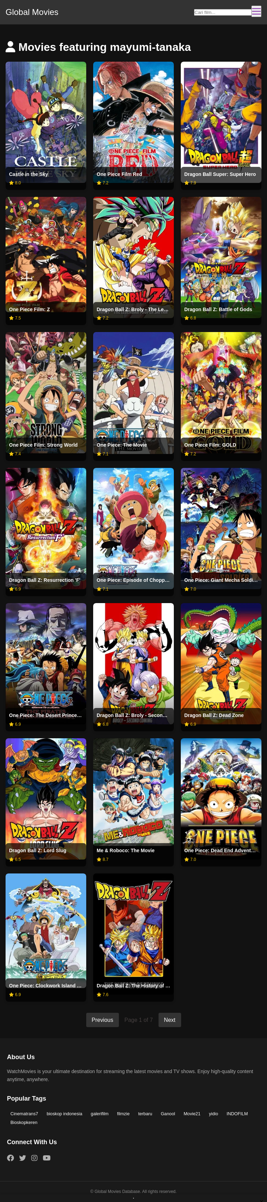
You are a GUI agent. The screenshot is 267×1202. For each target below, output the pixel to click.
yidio (213, 1113)
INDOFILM (237, 1113)
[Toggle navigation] (256, 11)
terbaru (145, 1113)
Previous (102, 1020)
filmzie (123, 1113)
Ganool (168, 1113)
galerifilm (99, 1113)
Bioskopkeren (24, 1122)
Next (170, 1020)
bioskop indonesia (64, 1113)
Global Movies (32, 12)
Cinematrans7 (24, 1113)
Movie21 (192, 1113)
